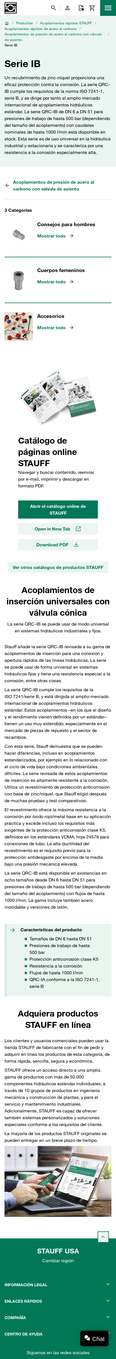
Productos (24, 23)
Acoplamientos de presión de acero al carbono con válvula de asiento (53, 37)
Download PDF (58, 544)
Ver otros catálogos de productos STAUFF (58, 567)
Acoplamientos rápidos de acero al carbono (41, 28)
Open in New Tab (58, 528)
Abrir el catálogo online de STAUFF (58, 509)
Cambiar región (58, 1260)
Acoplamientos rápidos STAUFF (66, 23)
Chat (98, 1339)
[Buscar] (53, 8)
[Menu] (108, 8)
